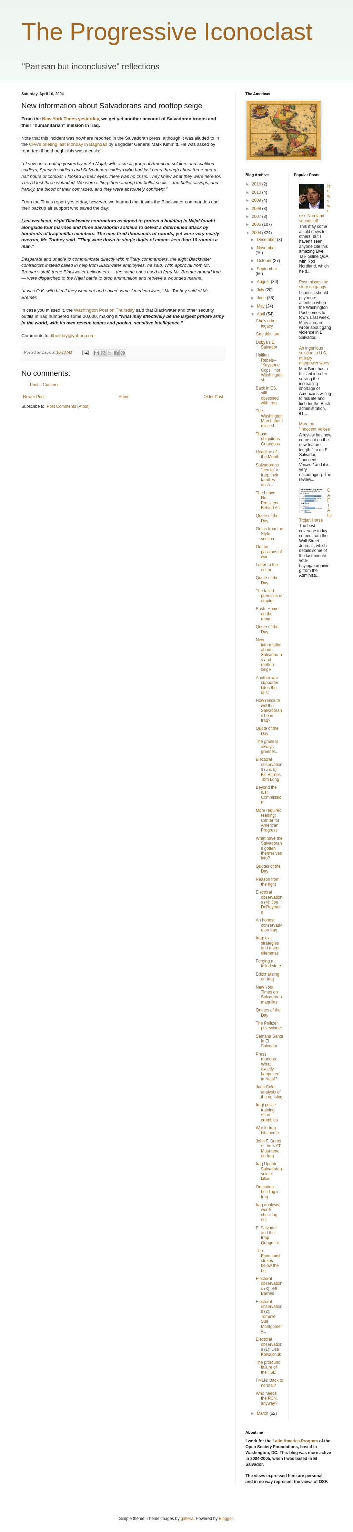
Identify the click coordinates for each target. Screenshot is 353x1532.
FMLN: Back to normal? (269, 1383)
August (264, 281)
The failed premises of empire (269, 595)
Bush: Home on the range (267, 613)
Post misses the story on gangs (314, 284)
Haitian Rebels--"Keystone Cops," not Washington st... (269, 367)
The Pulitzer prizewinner (269, 1025)
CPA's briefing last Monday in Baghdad (68, 144)
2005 (257, 224)
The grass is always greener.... (268, 746)
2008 (257, 208)
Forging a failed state (268, 963)
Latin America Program (295, 1441)
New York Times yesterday (70, 118)
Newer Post (33, 396)
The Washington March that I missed (269, 418)
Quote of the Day (267, 518)
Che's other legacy (266, 323)
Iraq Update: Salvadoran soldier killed (269, 1171)
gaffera (187, 1518)
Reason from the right (268, 882)
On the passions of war (269, 551)
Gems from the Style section (269, 533)
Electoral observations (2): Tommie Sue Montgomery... (269, 1316)
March (263, 1413)
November (266, 247)
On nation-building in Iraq (268, 1192)
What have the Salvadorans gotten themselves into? (269, 848)
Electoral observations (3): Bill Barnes (269, 1286)
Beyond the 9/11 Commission (268, 795)
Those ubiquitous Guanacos (268, 439)
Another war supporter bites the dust (267, 685)
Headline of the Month (267, 454)
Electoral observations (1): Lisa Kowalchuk (269, 1347)
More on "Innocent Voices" (315, 426)
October (265, 260)
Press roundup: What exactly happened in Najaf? (267, 1066)
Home (124, 396)
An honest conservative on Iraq (269, 925)
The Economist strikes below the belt (268, 1260)
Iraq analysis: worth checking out (268, 1212)
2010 (257, 192)
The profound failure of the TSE (268, 1367)
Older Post (213, 396)
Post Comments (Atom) (68, 406)
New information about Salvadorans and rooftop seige (269, 654)
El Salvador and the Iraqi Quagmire (267, 1235)
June (262, 297)
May (261, 306)
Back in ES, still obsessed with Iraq (267, 395)
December (267, 239)
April (261, 314)
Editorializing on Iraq (267, 976)
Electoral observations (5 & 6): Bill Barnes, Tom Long (269, 769)
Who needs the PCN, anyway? (267, 1398)
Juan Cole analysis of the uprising (269, 1092)
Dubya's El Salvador (266, 345)
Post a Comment (45, 384)
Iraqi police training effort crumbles (267, 1112)
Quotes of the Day (268, 869)
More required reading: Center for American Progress (269, 820)
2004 (257, 232)
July (261, 290)
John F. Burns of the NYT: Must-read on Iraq (268, 1148)
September (267, 268)
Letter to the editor (267, 567)
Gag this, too (267, 334)
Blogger (226, 1518)
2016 (257, 184)
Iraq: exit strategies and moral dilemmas (267, 945)
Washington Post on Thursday (104, 310)
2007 (257, 216)
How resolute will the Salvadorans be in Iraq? (269, 710)
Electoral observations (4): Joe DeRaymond (269, 902)
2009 (257, 200)
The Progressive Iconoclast (166, 31)
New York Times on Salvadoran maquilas (269, 995)
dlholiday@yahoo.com (72, 335)
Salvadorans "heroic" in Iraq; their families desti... (268, 475)
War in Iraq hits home (267, 1130)
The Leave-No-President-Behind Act (268, 500)
